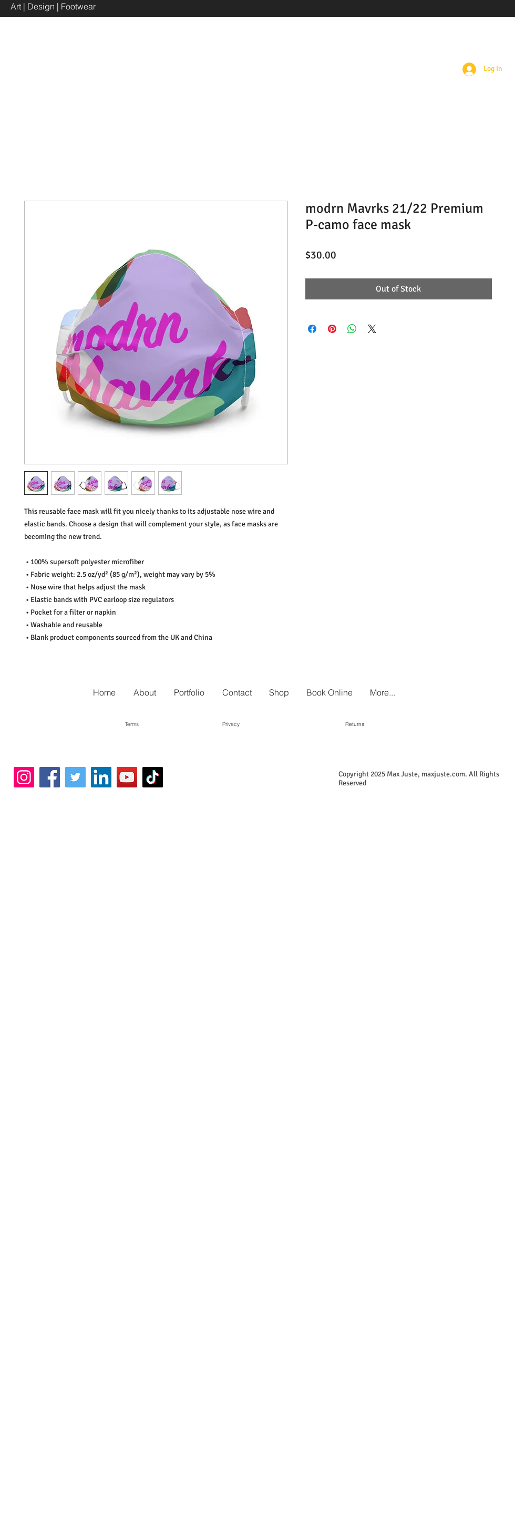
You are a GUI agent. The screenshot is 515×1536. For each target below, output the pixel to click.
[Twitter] (75, 777)
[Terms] (132, 724)
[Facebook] (49, 777)
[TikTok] (152, 777)
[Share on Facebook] (312, 329)
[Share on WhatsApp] (352, 329)
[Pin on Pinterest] (332, 329)
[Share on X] (372, 329)
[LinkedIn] (101, 777)
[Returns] (354, 724)
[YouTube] (127, 777)
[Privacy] (230, 724)
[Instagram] (24, 777)
